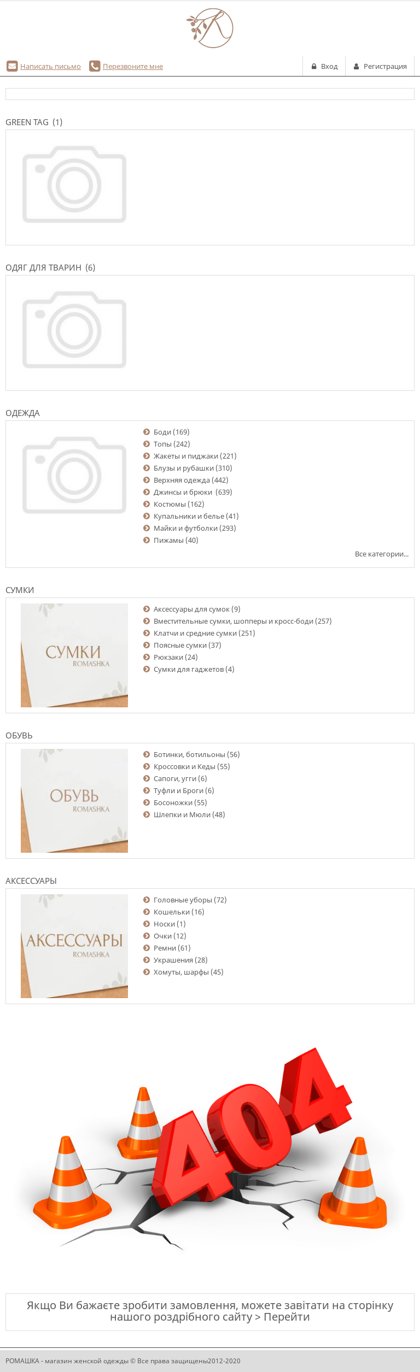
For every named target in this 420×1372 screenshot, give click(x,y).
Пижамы (169, 540)
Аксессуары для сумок (192, 609)
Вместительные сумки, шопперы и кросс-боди (233, 621)
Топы (163, 444)
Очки (163, 936)
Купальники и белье (189, 516)
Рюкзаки (168, 657)
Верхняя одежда (182, 480)
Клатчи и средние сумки (195, 633)
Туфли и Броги (178, 790)
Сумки (19, 589)
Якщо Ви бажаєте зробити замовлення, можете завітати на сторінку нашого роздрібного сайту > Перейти (210, 1311)
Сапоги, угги (175, 778)
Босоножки (173, 802)
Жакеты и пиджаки (186, 456)
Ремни (165, 948)
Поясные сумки (180, 645)
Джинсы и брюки (184, 492)
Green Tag (27, 121)
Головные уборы (183, 900)
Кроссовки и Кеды (184, 766)
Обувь (19, 735)
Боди (162, 432)
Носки (164, 924)
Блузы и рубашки (184, 468)
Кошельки (172, 912)
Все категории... (382, 554)
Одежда (22, 412)
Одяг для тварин (43, 267)
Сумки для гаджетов (189, 669)
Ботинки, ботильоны (189, 754)
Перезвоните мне (133, 66)
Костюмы (170, 504)
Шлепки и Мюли (182, 814)
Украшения (173, 960)
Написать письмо (50, 66)
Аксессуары (31, 880)
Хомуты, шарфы (181, 972)
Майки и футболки (186, 528)
